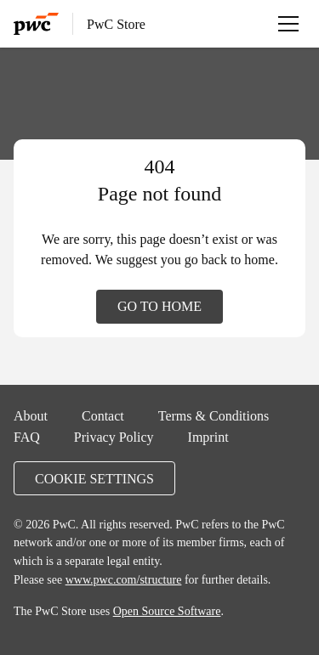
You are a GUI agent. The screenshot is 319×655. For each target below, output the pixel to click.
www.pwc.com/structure (124, 579)
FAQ (27, 436)
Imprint (208, 436)
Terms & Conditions (213, 415)
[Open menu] (288, 24)
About (31, 415)
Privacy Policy (114, 436)
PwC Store (116, 24)
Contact (103, 415)
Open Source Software (167, 611)
